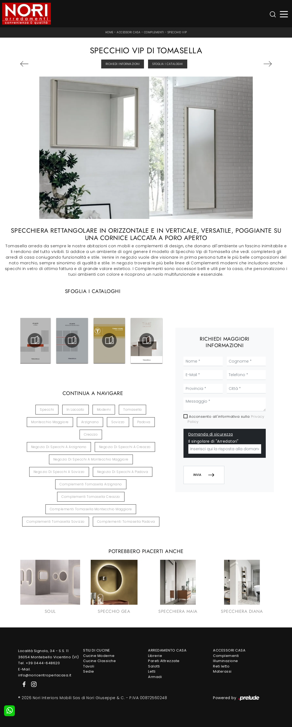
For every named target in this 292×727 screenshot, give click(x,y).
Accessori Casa (128, 32)
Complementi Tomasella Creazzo (90, 496)
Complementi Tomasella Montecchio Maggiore (91, 509)
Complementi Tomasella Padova (126, 521)
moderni (104, 409)
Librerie (155, 655)
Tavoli (88, 666)
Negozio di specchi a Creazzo (125, 447)
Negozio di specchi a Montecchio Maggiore (91, 459)
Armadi (155, 676)
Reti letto (221, 666)
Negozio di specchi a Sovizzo (59, 471)
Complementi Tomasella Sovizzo (56, 521)
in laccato (75, 409)
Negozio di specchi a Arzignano (59, 447)
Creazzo (91, 434)
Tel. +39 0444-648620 (39, 663)
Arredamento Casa (167, 650)
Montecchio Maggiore (50, 422)
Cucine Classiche (99, 660)
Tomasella (132, 409)
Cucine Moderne (98, 655)
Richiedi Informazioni (123, 64)
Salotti (154, 666)
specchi (47, 409)
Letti (152, 671)
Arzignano (90, 422)
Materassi (222, 671)
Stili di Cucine (96, 650)
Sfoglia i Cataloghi (167, 64)
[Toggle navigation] (284, 13)
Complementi (154, 32)
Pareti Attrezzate (164, 660)
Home (109, 32)
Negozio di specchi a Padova (122, 471)
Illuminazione (225, 660)
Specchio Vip (177, 32)
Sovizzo (118, 422)
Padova (143, 422)
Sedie (88, 671)
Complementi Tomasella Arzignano (91, 484)
